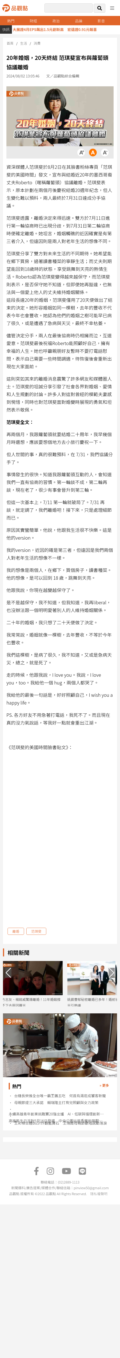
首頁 (10, 43)
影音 (101, 20)
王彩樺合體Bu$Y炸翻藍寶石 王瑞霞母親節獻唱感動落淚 (60, 1123)
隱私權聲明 (98, 1193)
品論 (78, 20)
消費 (37, 43)
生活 (23, 43)
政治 (56, 20)
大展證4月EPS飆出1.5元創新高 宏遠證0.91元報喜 (58, 29)
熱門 (10, 20)
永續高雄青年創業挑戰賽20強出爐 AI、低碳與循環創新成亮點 (57, 1114)
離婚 (15, 931)
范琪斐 (36, 931)
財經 (33, 20)
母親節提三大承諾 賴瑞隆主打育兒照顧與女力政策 (56, 1102)
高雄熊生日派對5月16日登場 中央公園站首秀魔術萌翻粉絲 (57, 1120)
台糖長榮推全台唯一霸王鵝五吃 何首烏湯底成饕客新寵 (60, 1095)
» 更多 (104, 1085)
